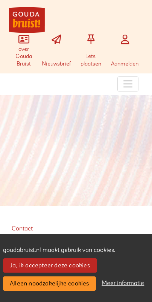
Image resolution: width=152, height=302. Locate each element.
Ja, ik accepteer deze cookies (50, 265)
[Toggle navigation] (127, 84)
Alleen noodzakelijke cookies (49, 283)
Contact (22, 228)
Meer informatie (123, 283)
